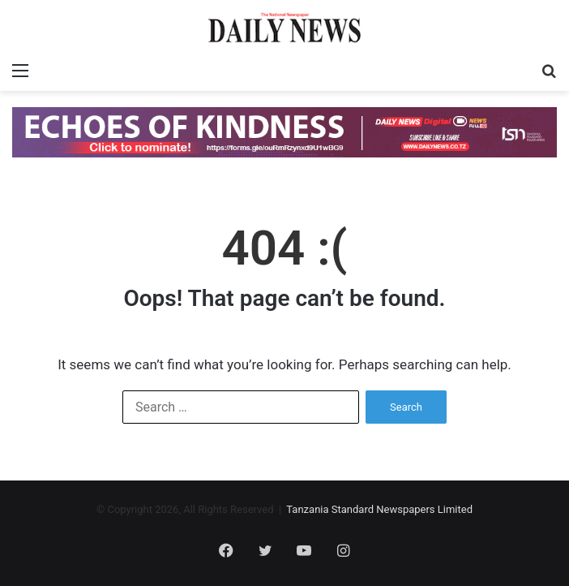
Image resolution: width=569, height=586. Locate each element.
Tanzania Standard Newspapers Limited (379, 509)
